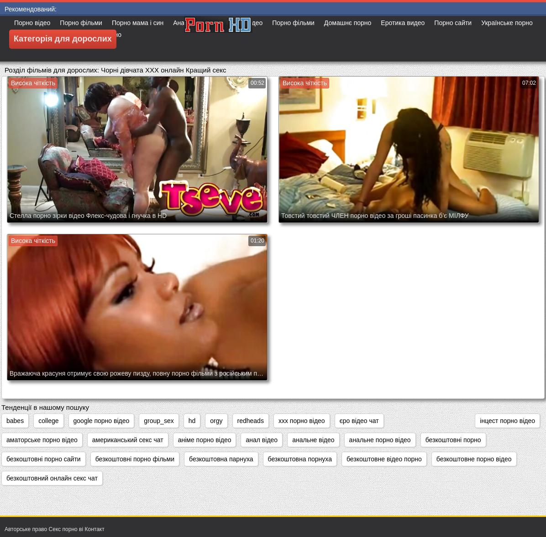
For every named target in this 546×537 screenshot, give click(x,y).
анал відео (262, 440)
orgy (216, 420)
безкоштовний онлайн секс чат (52, 478)
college (48, 420)
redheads (250, 420)
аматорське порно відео (42, 440)
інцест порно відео (507, 420)
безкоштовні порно (453, 440)
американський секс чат (127, 440)
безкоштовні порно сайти (43, 459)
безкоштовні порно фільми (134, 459)
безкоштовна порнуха (300, 459)
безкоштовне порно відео (474, 459)
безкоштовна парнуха (221, 459)
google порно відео (102, 420)
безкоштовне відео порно (384, 459)
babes (15, 420)
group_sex (158, 420)
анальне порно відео (380, 440)
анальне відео (313, 440)
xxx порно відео (301, 420)
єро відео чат (359, 420)
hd (192, 420)
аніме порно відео (204, 440)
